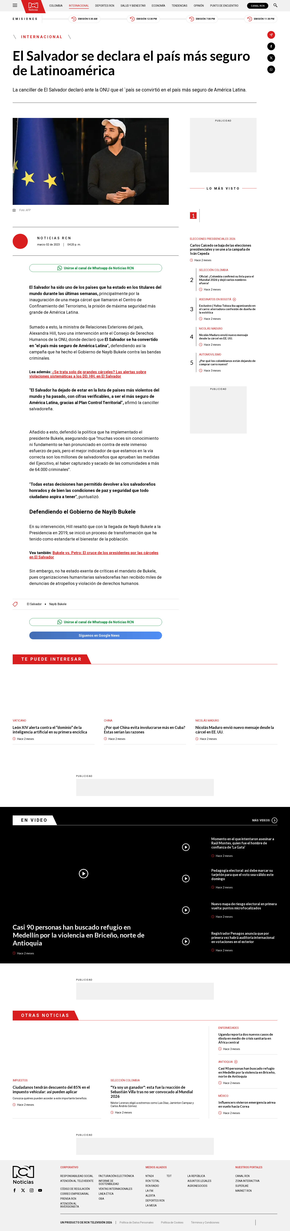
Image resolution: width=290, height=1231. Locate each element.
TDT (169, 1176)
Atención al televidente (77, 1180)
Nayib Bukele (58, 604)
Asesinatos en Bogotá (215, 299)
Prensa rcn (68, 1198)
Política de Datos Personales (137, 1222)
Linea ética (106, 1193)
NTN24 (150, 1176)
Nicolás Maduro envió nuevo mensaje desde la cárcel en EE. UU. (223, 336)
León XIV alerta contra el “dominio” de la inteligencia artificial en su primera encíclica (50, 729)
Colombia (56, 5)
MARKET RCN (243, 1190)
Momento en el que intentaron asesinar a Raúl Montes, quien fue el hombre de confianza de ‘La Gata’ (242, 843)
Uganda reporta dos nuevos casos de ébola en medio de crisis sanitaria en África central (245, 1038)
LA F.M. (150, 1190)
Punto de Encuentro (224, 5)
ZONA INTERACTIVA (247, 1180)
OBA (101, 1198)
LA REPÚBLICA (196, 1176)
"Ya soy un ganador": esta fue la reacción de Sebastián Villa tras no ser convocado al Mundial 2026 (152, 1092)
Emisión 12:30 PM (143, 19)
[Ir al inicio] (33, 6)
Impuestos (20, 1080)
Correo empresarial (74, 1193)
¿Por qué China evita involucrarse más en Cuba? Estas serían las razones (144, 729)
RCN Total (153, 1180)
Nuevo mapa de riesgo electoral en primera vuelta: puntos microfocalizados (244, 906)
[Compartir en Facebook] (271, 46)
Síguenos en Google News (95, 635)
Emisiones (25, 19)
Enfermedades (228, 1028)
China (108, 720)
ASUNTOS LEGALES (199, 1180)
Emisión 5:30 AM (84, 19)
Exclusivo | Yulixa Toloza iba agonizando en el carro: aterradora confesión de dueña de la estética (227, 309)
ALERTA (150, 1195)
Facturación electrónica (116, 1176)
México (223, 1096)
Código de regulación (75, 1188)
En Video (34, 820)
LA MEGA (151, 1205)
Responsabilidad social (76, 1176)
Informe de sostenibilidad (109, 1182)
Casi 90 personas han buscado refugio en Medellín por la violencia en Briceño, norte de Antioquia (78, 935)
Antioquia (225, 1062)
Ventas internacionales (115, 1188)
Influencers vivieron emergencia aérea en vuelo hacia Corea (246, 1104)
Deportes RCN (104, 5)
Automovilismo (210, 354)
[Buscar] (275, 5)
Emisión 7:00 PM (202, 19)
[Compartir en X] (271, 58)
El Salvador (34, 604)
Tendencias (179, 5)
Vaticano (19, 720)
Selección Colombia (213, 270)
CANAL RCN (257, 5)
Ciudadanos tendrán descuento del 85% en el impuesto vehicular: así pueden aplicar (51, 1089)
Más (264, 820)
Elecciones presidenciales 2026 (212, 239)
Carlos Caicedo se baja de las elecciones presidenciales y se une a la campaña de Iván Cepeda (220, 249)
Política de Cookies (172, 1222)
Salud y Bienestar (133, 5)
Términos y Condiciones (205, 1222)
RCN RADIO (152, 1185)
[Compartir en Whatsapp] (271, 69)
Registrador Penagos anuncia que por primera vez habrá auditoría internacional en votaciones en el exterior (242, 937)
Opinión (199, 5)
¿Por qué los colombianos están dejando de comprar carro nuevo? (227, 362)
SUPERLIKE (242, 1185)
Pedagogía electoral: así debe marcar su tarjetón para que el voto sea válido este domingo (242, 874)
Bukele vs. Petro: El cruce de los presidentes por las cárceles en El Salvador (93, 554)
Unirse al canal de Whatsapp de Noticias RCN (95, 268)
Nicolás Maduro (211, 328)
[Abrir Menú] (15, 6)
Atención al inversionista (69, 1205)
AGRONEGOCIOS (197, 1185)
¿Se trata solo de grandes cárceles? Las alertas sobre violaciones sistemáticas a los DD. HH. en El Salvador (87, 374)
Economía (158, 5)
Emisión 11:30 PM (260, 19)
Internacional (79, 5)
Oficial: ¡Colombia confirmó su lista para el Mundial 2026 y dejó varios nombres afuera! (226, 280)
